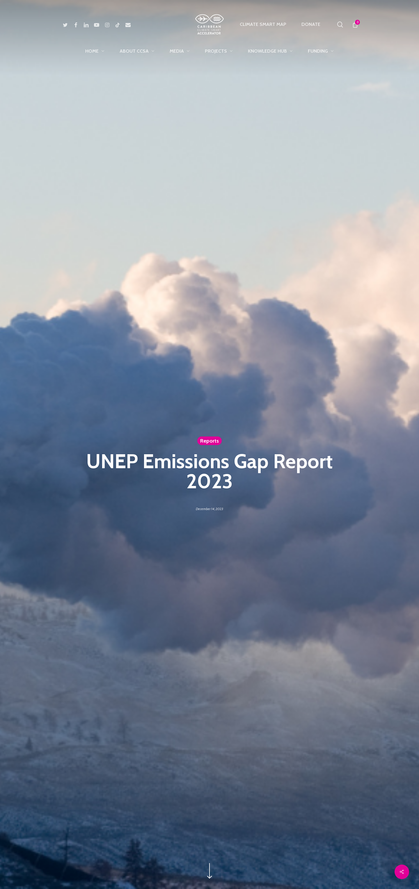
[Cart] (355, 24)
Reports (209, 440)
